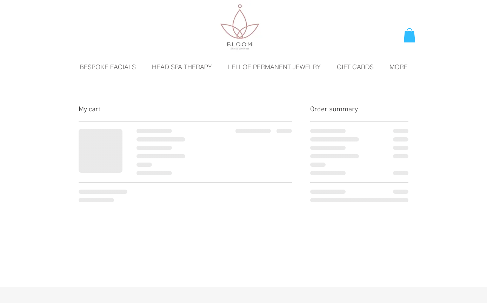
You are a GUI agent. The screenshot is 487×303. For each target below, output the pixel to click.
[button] (409, 35)
